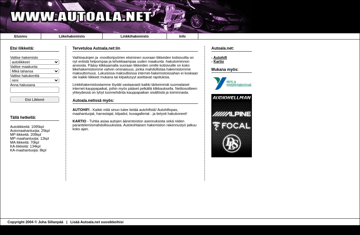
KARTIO (79, 121)
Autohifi (220, 57)
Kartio (219, 61)
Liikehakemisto (72, 36)
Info (182, 36)
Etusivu (20, 36)
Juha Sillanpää (50, 222)
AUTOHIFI (81, 110)
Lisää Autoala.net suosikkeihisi (96, 222)
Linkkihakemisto (135, 36)
